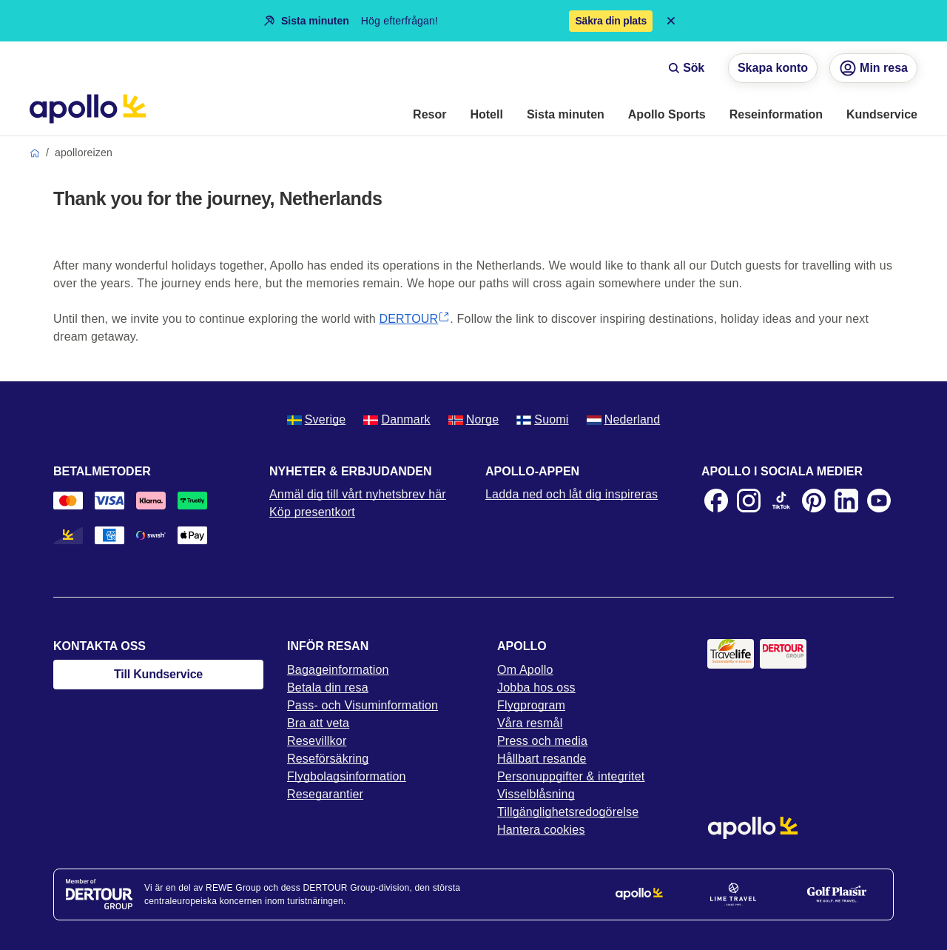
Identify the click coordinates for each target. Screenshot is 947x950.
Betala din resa (327, 687)
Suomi (542, 419)
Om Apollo (525, 669)
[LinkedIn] (846, 500)
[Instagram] (749, 500)
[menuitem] (429, 115)
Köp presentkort (312, 512)
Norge (473, 419)
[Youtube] (879, 500)
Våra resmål (529, 723)
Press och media (542, 741)
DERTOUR (414, 318)
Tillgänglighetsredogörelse (567, 812)
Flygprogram (531, 705)
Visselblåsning (536, 794)
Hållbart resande (542, 758)
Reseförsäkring (327, 758)
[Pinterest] (814, 500)
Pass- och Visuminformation (362, 705)
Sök (686, 67)
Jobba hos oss (536, 687)
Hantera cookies (541, 829)
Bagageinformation (338, 669)
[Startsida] (88, 109)
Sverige (316, 419)
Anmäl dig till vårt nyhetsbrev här (357, 494)
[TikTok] (781, 500)
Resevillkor (316, 741)
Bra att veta (318, 723)
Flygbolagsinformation (346, 776)
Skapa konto (773, 67)
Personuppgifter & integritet (571, 776)
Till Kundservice (158, 674)
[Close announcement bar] (671, 21)
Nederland (624, 419)
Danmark (396, 419)
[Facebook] (716, 500)
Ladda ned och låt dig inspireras (571, 494)
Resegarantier (325, 794)
